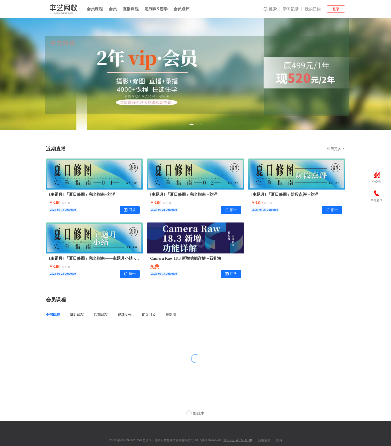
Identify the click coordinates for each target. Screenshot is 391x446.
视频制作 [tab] (125, 315)
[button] (192, 124)
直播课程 (131, 9)
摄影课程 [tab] (77, 315)
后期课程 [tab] (101, 315)
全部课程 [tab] (53, 315)
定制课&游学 (156, 9)
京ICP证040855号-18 (237, 440)
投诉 (279, 440)
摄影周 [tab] (171, 315)
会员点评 (182, 9)
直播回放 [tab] (149, 315)
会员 (113, 9)
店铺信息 (264, 440)
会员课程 (95, 9)
